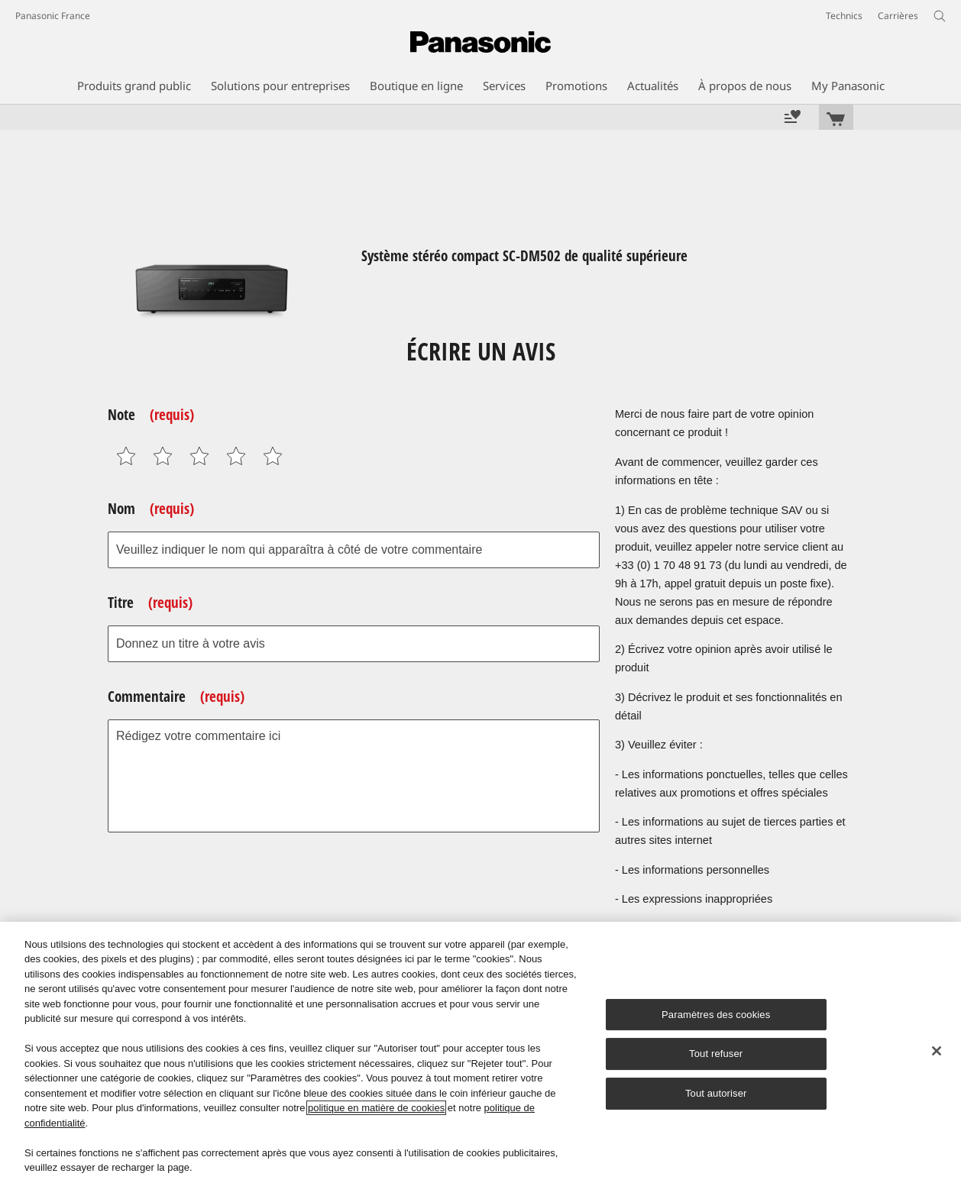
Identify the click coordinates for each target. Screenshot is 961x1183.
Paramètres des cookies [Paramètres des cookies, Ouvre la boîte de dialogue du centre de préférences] (716, 1014)
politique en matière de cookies (376, 1108)
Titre (150, 603)
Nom (151, 509)
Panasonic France (52, 15)
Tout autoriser (716, 1093)
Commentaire (176, 696)
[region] (480, 1052)
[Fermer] (936, 1051)
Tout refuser (716, 1054)
